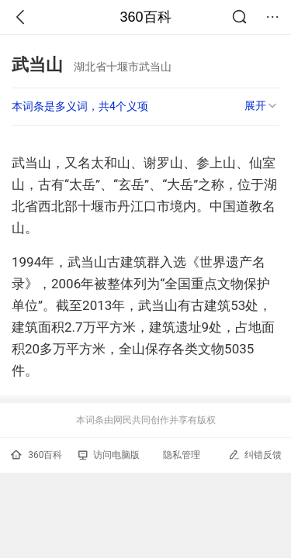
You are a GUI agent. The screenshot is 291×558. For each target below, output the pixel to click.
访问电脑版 (109, 455)
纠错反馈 (255, 454)
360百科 (145, 17)
